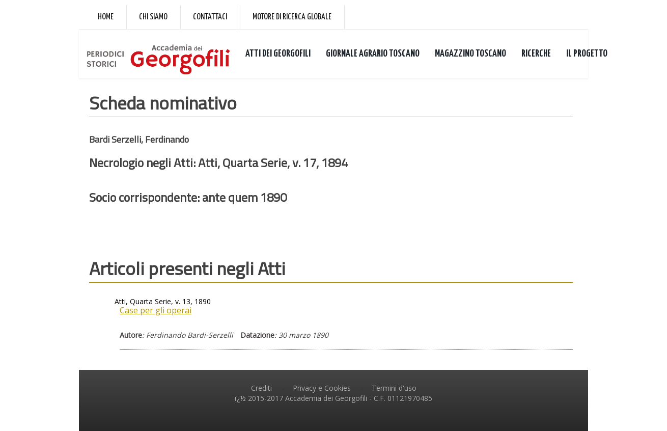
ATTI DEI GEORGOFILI (278, 54)
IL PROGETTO (586, 54)
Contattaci (210, 17)
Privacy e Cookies (322, 388)
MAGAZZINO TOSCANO (470, 54)
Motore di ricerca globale (292, 17)
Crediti (261, 388)
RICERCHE (536, 54)
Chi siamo (153, 17)
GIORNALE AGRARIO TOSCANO (373, 54)
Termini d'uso (394, 388)
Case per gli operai (155, 310)
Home (106, 17)
